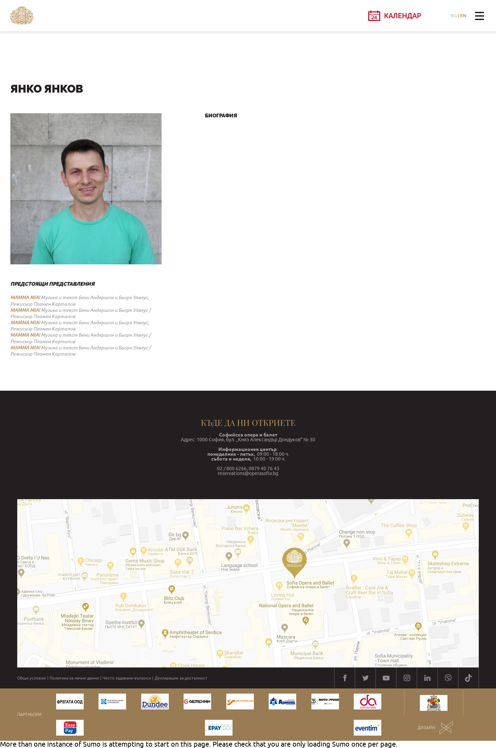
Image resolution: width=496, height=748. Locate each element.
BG (454, 15)
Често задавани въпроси (127, 678)
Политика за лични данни (74, 678)
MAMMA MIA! (25, 297)
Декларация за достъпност (181, 678)
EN (463, 15)
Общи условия (31, 678)
